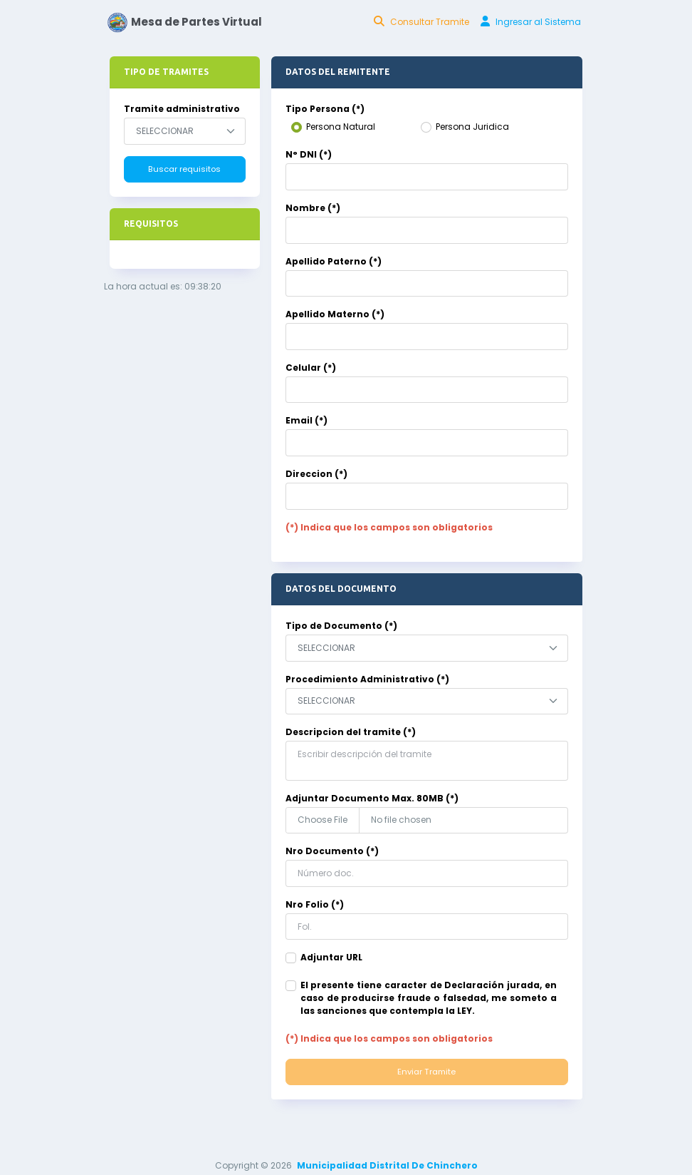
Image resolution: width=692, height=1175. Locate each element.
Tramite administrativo (182, 109)
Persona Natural (340, 126)
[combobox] (185, 131)
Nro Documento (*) (332, 851)
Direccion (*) (316, 474)
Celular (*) (310, 367)
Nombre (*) (312, 208)
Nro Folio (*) (314, 904)
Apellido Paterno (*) (333, 261)
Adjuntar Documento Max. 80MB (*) (371, 798)
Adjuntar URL (331, 957)
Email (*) (306, 420)
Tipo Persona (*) (325, 109)
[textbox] (173, 131)
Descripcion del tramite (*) (350, 732)
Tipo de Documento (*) (341, 626)
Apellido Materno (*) (334, 314)
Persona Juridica (472, 126)
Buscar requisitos (184, 169)
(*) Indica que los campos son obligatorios (389, 527)
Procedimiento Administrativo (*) (367, 679)
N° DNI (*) (308, 154)
